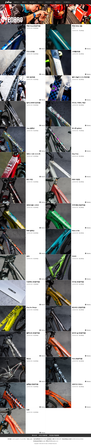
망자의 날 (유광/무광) (79, 333)
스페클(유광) (76, 51)
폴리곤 (24, 2)
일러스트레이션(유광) (33, 103)
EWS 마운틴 (76, 179)
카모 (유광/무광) (77, 359)
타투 (27, 410)
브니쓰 (40, 2)
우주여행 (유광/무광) (78, 205)
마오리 (74, 256)
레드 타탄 (29, 179)
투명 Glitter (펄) (77, 26)
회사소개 (34, 435)
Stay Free (75, 154)
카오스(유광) (30, 51)
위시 (42, 49)
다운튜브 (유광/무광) (33, 282)
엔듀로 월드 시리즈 (32, 205)
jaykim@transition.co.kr (53, 441)
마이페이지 (67, 2)
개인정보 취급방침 (54, 435)
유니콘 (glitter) (77, 128)
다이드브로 (49, 2)
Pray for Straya (31, 307)
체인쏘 (28, 359)
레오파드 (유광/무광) (78, 307)
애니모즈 (33, 2)
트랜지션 (17, 2)
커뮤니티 (58, 2)
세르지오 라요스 (77, 384)
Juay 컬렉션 (30, 128)
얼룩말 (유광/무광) (32, 384)
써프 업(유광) (30, 77)
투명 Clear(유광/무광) (33, 26)
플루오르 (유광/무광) (33, 333)
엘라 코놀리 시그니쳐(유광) (81, 77)
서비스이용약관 (43, 435)
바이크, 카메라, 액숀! (79, 103)
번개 (27, 256)
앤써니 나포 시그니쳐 (33, 154)
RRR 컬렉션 (30, 230)
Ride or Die (76, 230)
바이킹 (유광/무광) (78, 282)
